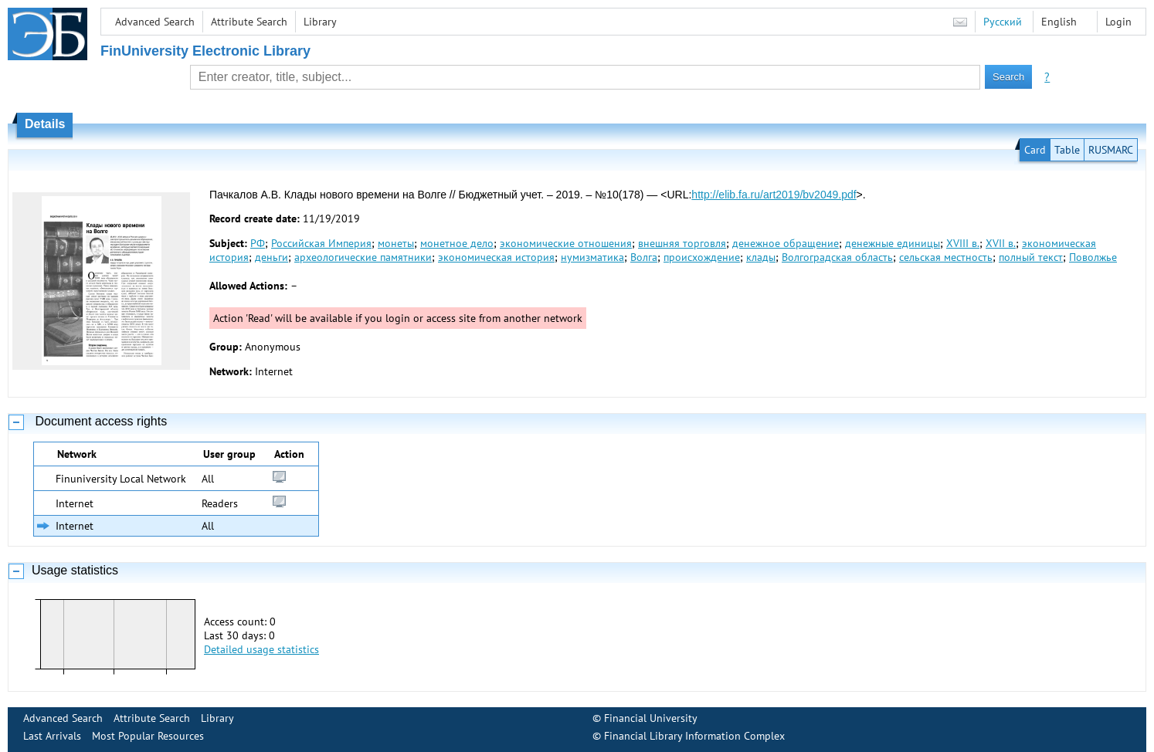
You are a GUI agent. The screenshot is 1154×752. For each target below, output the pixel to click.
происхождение (702, 257)
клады (761, 257)
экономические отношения (566, 243)
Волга (643, 257)
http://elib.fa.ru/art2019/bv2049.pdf (773, 194)
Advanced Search (155, 22)
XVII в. (1001, 243)
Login (1118, 22)
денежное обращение (785, 243)
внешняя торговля (682, 243)
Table (1067, 150)
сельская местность (946, 257)
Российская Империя (321, 243)
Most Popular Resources (148, 736)
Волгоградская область (837, 257)
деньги (271, 257)
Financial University (650, 718)
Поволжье (1093, 257)
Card (1035, 150)
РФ (257, 243)
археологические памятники (363, 257)
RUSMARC (1110, 150)
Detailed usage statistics (261, 649)
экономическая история (496, 257)
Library (320, 22)
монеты (396, 243)
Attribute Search (249, 22)
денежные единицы (892, 243)
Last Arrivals (52, 736)
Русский (1002, 22)
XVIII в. (962, 243)
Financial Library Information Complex (694, 736)
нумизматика (592, 257)
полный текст (1031, 257)
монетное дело (457, 243)
